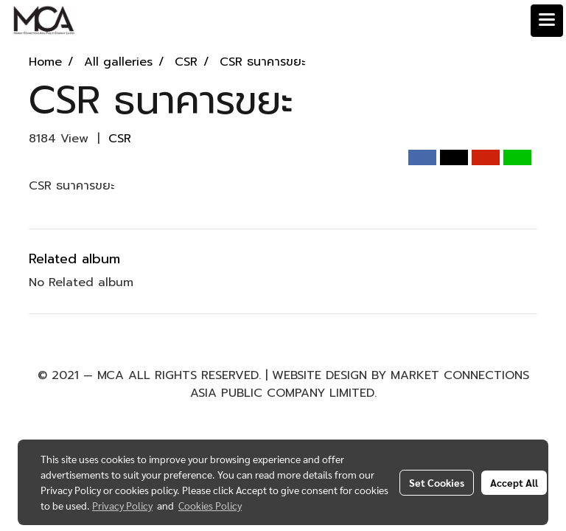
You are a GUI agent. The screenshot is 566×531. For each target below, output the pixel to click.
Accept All (514, 482)
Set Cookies (436, 482)
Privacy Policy (122, 505)
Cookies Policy (210, 505)
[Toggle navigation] (547, 20)
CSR (119, 139)
